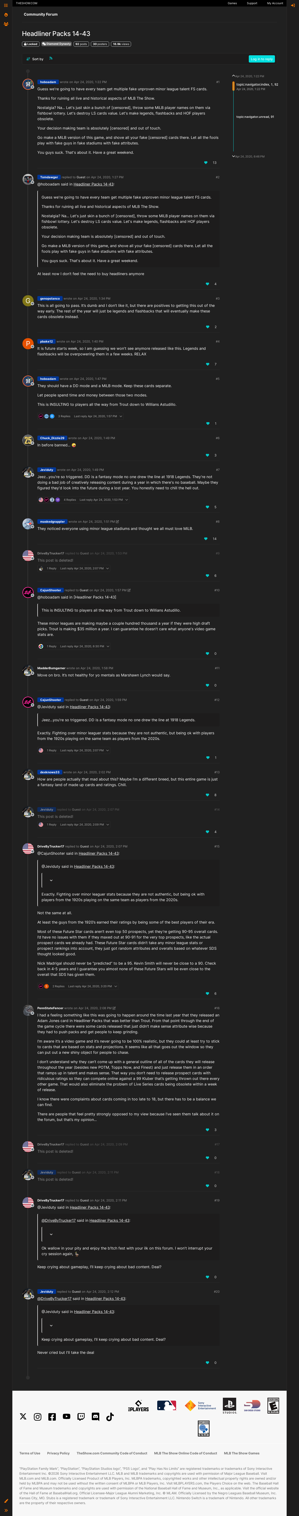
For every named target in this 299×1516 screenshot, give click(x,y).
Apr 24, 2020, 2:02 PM (94, 772)
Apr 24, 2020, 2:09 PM (111, 1144)
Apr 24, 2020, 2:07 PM (102, 809)
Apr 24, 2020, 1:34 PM (94, 298)
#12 (217, 700)
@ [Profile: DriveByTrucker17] (59, 1220)
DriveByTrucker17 (50, 553)
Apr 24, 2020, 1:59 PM (110, 700)
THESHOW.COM (26, 3)
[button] (6, 1501)
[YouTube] (66, 1417)
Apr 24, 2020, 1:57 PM (110, 590)
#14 (217, 809)
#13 (217, 772)
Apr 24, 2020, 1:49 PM (98, 438)
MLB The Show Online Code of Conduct (185, 1453)
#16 (217, 1008)
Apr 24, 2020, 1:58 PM (97, 668)
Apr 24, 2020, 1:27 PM (107, 177)
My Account (275, 3)
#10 (217, 590)
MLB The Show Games (242, 1453)
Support (252, 3)
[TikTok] (110, 1417)
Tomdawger (49, 177)
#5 (218, 379)
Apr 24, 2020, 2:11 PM (102, 1172)
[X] (23, 1417)
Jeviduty (46, 470)
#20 (217, 1291)
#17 (217, 1144)
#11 (217, 668)
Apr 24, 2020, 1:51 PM (99, 521)
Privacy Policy (58, 1453)
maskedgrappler (52, 521)
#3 (218, 298)
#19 (217, 1200)
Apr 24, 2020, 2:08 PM (95, 1008)
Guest (81, 177)
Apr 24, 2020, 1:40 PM (87, 341)
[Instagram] (37, 1417)
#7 (218, 470)
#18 (217, 1172)
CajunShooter (50, 590)
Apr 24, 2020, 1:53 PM (111, 553)
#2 (218, 177)
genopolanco (50, 298)
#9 (218, 553)
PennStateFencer (50, 1008)
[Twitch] (81, 1417)
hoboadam (48, 82)
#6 (218, 438)
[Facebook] (52, 1417)
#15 (217, 846)
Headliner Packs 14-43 (94, 184)
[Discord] (95, 1417)
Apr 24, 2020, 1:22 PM (90, 82)
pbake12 (46, 341)
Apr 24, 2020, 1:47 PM (90, 379)
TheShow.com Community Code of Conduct (112, 1453)
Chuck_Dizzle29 (52, 438)
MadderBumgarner (51, 668)
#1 (218, 82)
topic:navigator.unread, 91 (255, 117)
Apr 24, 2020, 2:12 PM (102, 1291)
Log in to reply (262, 59)
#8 (218, 521)
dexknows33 (50, 772)
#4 (218, 341)
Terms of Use (29, 1453)
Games (232, 3)
